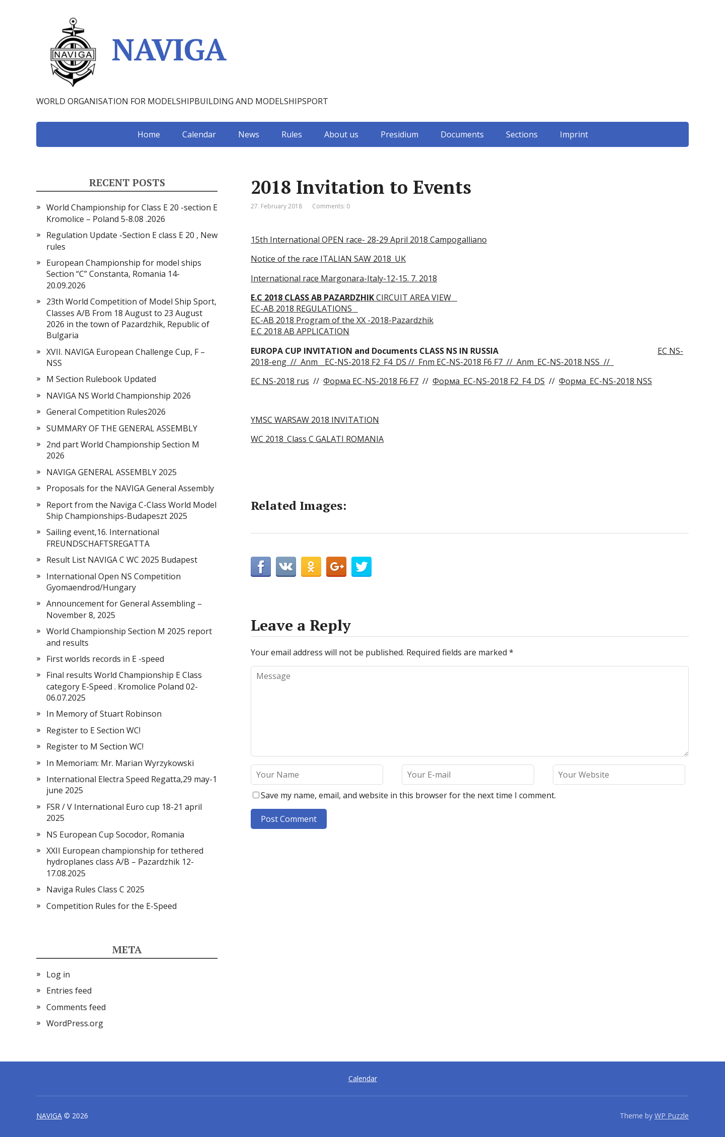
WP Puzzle (672, 1115)
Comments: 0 (331, 206)
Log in (58, 974)
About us (341, 134)
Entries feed (69, 990)
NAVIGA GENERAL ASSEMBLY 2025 (111, 472)
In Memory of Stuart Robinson (104, 713)
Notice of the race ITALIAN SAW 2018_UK (328, 258)
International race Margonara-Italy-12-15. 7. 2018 (344, 278)
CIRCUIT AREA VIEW (354, 297)
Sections (522, 134)
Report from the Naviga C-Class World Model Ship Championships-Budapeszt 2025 (131, 510)
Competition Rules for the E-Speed (111, 906)
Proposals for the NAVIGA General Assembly (130, 488)
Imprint (574, 134)
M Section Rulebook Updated (101, 379)
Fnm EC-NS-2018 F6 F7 (458, 361)
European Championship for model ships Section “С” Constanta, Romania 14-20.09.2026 (123, 274)
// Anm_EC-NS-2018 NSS (551, 361)
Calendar (199, 134)
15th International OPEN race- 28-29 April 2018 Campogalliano (369, 239)
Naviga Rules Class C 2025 (95, 889)
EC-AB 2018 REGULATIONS (304, 308)
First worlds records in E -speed (105, 658)
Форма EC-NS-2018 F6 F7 (370, 381)
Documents (462, 134)
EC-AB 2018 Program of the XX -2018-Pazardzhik (342, 320)
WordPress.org (74, 1023)
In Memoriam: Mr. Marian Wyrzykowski (120, 763)
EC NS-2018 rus (280, 381)
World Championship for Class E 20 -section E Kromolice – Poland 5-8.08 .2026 (132, 213)
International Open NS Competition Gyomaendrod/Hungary (113, 582)
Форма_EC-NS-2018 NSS (605, 381)
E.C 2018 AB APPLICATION (300, 331)
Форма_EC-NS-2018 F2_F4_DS (488, 381)
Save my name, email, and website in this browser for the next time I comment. (408, 795)
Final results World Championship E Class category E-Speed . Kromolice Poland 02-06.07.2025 (124, 686)
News (248, 134)
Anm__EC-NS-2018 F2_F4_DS (353, 361)
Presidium (399, 134)
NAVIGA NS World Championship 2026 (118, 395)
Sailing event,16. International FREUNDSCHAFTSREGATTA (102, 537)
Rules (291, 134)
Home (148, 134)
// (410, 361)
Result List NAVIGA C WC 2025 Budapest (121, 559)
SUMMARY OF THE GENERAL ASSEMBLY (121, 428)
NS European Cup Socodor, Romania (115, 834)
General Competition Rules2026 (106, 411)
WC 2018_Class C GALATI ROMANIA (317, 438)
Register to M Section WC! (94, 746)
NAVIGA (131, 53)
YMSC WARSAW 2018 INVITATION (315, 419)
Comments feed (76, 1007)
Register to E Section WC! (93, 730)
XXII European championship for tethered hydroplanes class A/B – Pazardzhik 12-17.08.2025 (124, 862)
